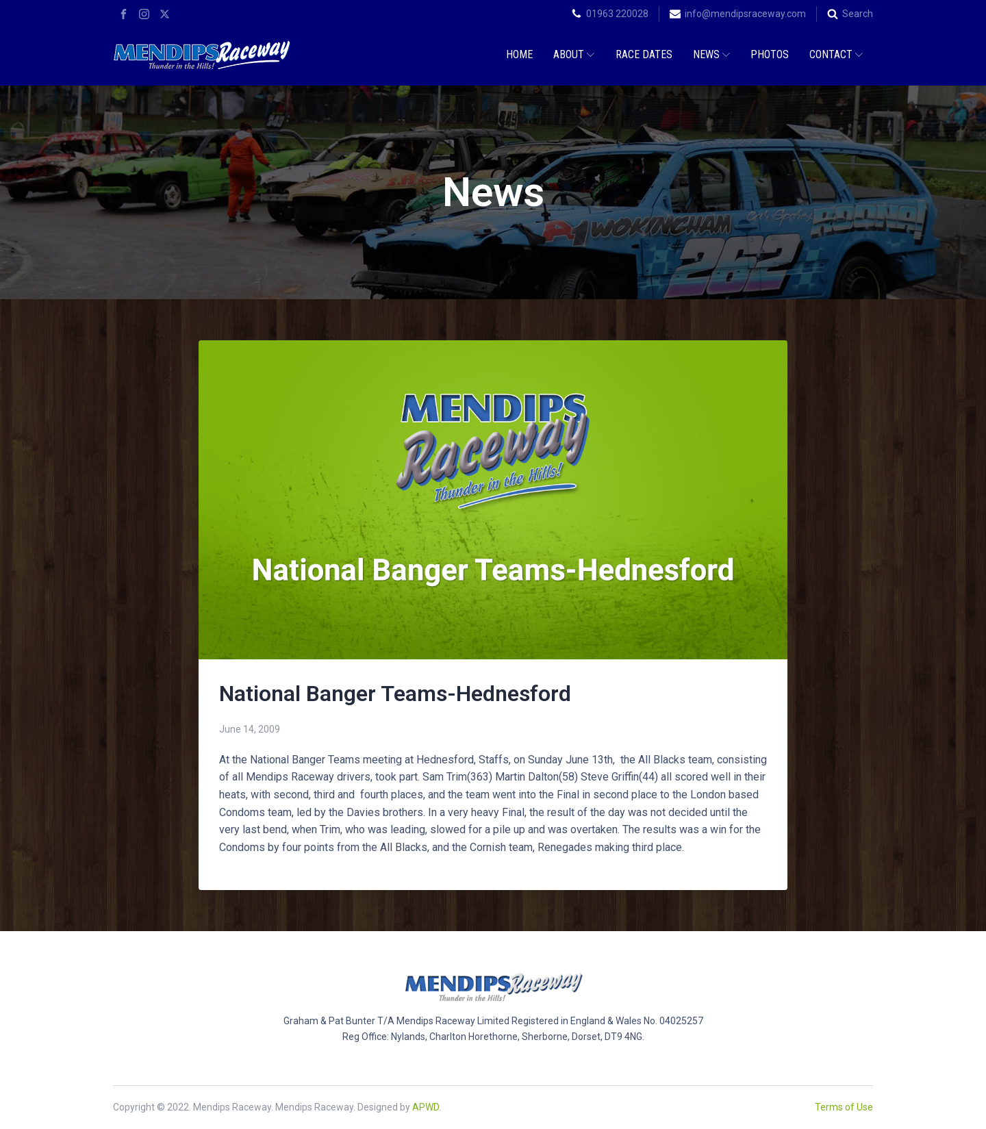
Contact (836, 54)
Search (857, 13)
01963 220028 (617, 13)
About (573, 54)
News (711, 54)
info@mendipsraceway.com (745, 13)
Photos (769, 54)
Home (519, 54)
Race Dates (644, 54)
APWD (425, 1107)
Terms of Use (844, 1107)
